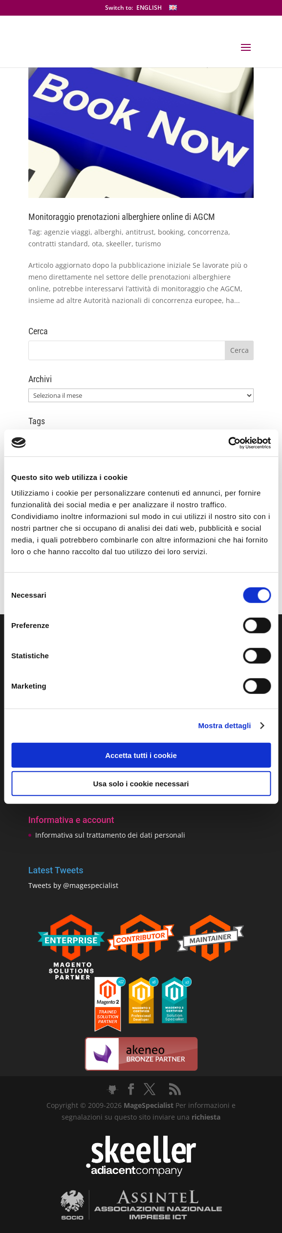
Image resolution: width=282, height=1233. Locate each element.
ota (97, 243)
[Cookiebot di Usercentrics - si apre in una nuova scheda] (228, 442)
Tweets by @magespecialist (73, 885)
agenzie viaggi (67, 232)
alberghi (108, 232)
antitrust (140, 232)
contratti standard (58, 243)
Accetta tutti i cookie (141, 755)
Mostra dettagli (224, 725)
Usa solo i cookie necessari (141, 783)
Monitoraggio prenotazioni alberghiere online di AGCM (121, 217)
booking (171, 232)
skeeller (118, 243)
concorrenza (208, 232)
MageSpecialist (149, 1105)
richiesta (205, 1117)
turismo (148, 243)
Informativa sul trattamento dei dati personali (110, 835)
